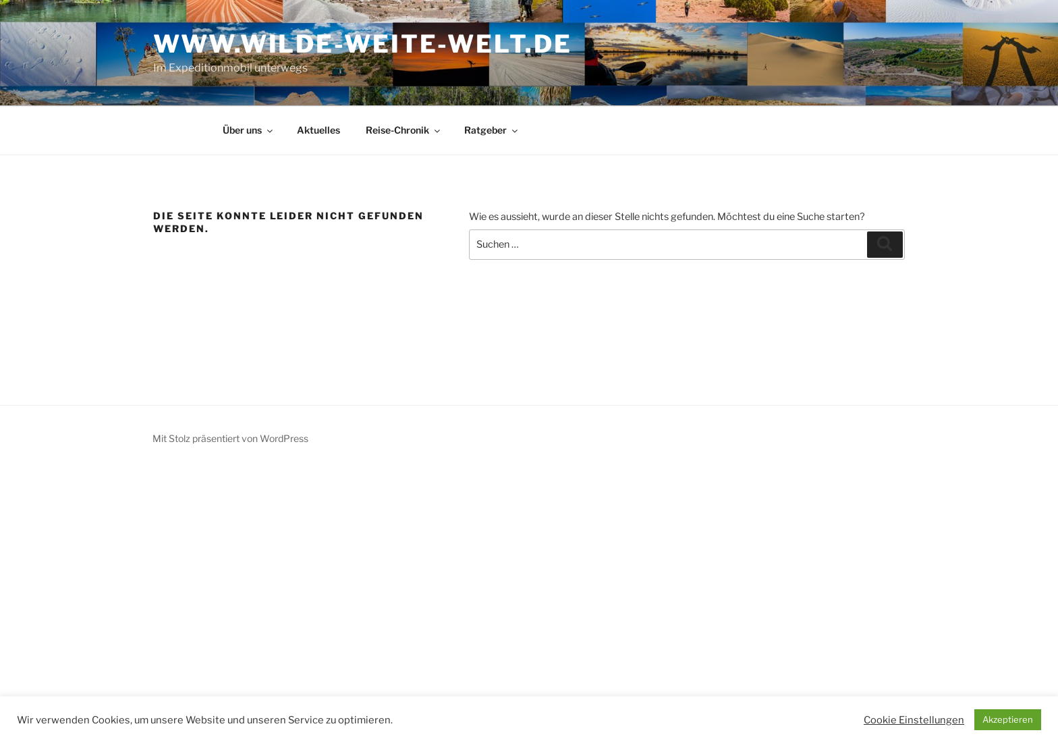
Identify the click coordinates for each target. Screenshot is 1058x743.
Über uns (249, 130)
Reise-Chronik (404, 130)
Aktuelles (318, 130)
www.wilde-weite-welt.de (362, 44)
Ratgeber (492, 130)
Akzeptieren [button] (1007, 719)
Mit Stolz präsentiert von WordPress (230, 438)
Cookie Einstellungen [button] (914, 720)
